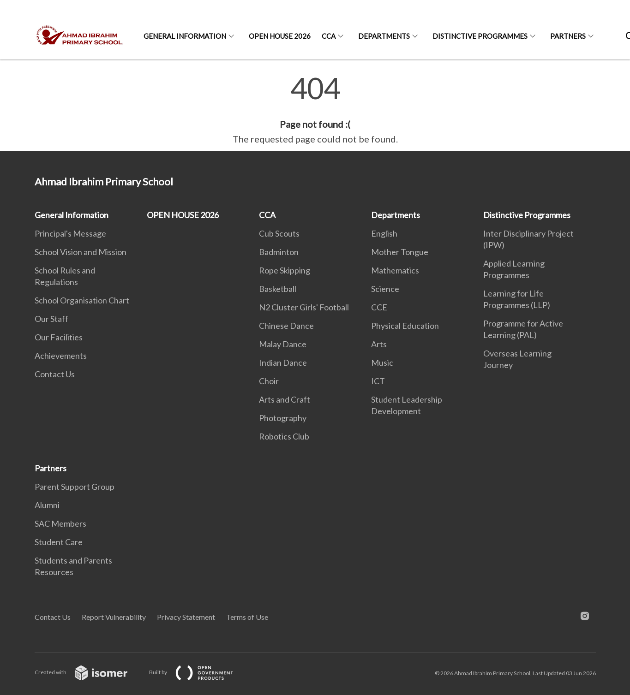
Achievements (61, 355)
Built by (198, 672)
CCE (379, 307)
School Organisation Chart (82, 300)
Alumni (47, 505)
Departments (384, 36)
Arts (379, 344)
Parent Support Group (74, 486)
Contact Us (55, 374)
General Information (185, 36)
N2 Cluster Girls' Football (304, 307)
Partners (568, 36)
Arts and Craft (284, 399)
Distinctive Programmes (480, 36)
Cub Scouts (279, 233)
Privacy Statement (186, 616)
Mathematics (395, 270)
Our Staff (51, 319)
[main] (315, 109)
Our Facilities (59, 337)
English (384, 233)
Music (382, 362)
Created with (88, 672)
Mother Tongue (399, 252)
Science (385, 289)
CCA (329, 36)
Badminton (279, 252)
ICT (378, 381)
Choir (269, 381)
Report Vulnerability (114, 616)
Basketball (277, 289)
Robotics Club (284, 436)
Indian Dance (283, 362)
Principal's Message (70, 233)
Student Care (59, 542)
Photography (282, 418)
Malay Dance (282, 344)
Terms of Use (247, 616)
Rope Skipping (284, 270)
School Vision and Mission (80, 252)
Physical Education (405, 326)
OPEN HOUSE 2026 (280, 36)
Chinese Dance (286, 326)
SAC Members (60, 523)
